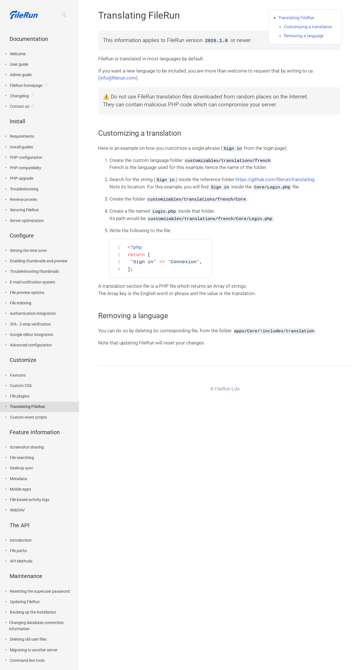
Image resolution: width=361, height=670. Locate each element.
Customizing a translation (308, 26)
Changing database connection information (36, 625)
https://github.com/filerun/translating (274, 179)
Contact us (19, 106)
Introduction (21, 540)
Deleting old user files (28, 639)
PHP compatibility (25, 168)
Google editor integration (31, 334)
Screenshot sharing (27, 447)
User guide (19, 64)
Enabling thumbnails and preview (39, 261)
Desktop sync (21, 468)
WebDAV (17, 510)
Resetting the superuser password (40, 591)
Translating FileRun (27, 406)
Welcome (18, 54)
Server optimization (27, 220)
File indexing (20, 303)
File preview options (27, 292)
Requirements (22, 136)
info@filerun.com (118, 78)
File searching (22, 457)
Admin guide (21, 75)
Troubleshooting (24, 189)
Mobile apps (20, 489)
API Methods (21, 561)
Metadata (18, 478)
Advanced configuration (31, 345)
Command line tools (27, 660)
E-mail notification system (32, 282)
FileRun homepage (26, 85)
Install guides (21, 147)
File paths (18, 550)
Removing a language (304, 35)
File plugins (19, 396)
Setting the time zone (28, 250)
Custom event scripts (28, 417)
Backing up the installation (33, 612)
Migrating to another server (34, 650)
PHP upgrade (21, 178)
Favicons (18, 375)
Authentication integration (33, 313)
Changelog (19, 96)
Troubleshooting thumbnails (34, 271)
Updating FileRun (25, 601)
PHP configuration (26, 157)
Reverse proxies (23, 199)
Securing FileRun (24, 210)
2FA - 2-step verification (30, 324)
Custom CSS (21, 385)
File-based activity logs (29, 499)
